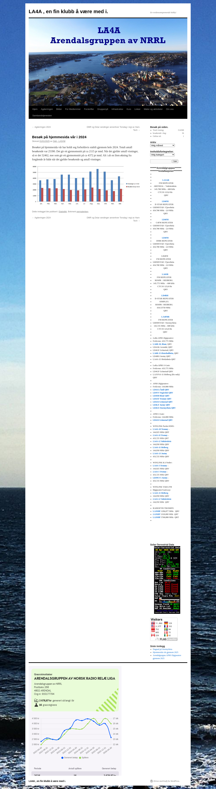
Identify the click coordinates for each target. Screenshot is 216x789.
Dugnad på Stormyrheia (162, 649)
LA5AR (166, 180)
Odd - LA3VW (59, 141)
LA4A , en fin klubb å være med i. (68, 11)
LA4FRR (165, 317)
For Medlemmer (73, 109)
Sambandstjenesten (42, 115)
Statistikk (63, 211)
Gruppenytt (102, 109)
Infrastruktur (117, 109)
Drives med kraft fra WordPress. (167, 781)
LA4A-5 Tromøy (160, 465)
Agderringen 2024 (41, 127)
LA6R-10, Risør (159, 344)
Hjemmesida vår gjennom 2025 (165, 652)
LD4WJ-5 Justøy (160, 478)
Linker (137, 109)
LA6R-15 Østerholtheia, (163, 353)
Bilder (59, 109)
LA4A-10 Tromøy (160, 429)
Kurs (129, 109)
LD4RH (164, 295)
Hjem (34, 109)
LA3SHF (157, 511)
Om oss (170, 109)
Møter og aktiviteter (153, 109)
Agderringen (47, 109)
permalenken (82, 211)
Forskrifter (89, 109)
